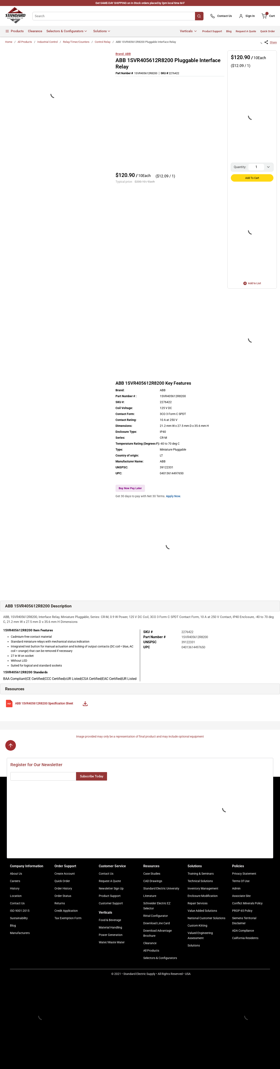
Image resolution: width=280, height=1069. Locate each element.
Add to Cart (252, 178)
